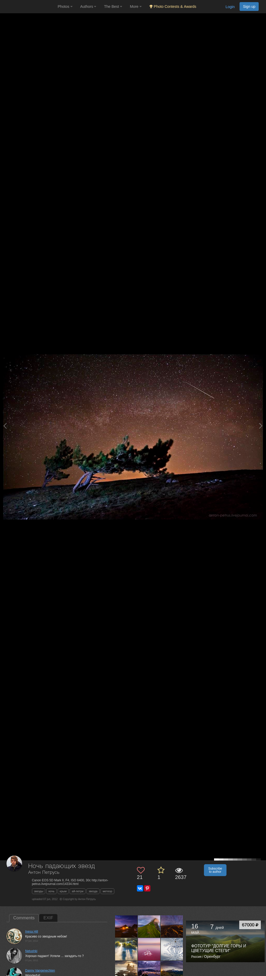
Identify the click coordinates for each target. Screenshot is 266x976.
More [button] (136, 6)
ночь (51, 891)
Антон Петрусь (43, 873)
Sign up (249, 6)
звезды (38, 891)
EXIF (48, 917)
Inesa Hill (31, 931)
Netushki (31, 951)
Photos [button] (65, 6)
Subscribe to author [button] (215, 870)
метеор (107, 891)
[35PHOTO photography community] (28, 6)
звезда (93, 891)
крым (63, 891)
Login (230, 7)
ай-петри (77, 891)
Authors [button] (88, 6)
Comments (24, 917)
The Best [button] (113, 6)
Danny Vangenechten (40, 970)
